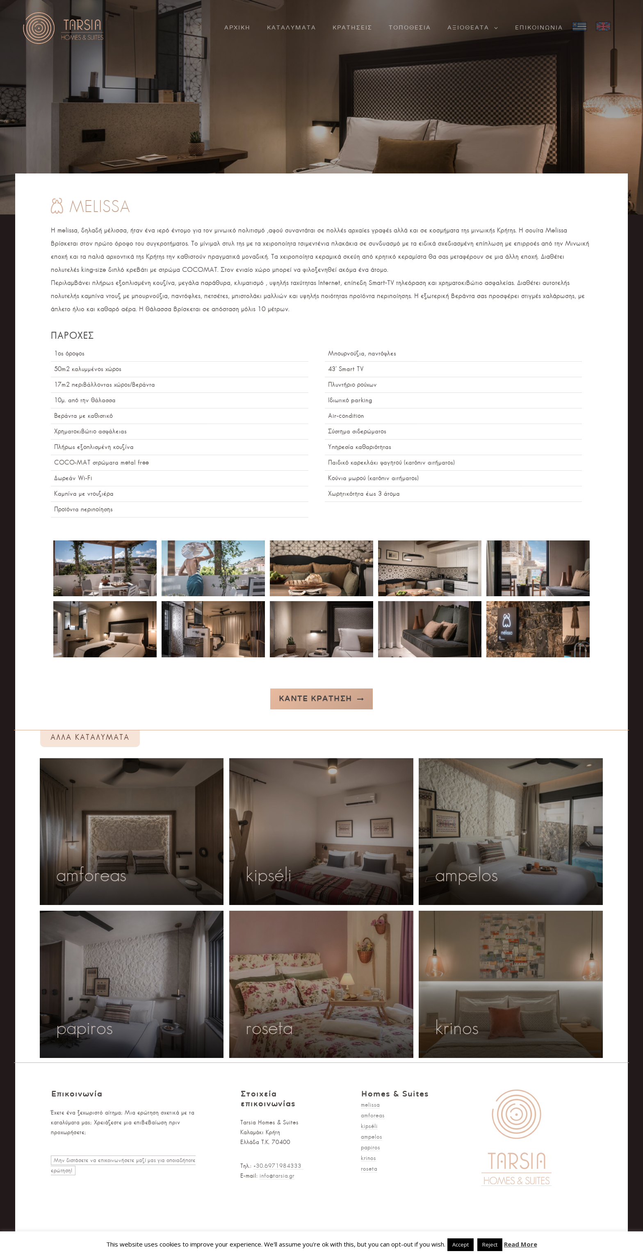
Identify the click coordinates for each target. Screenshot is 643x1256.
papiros (370, 1147)
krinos (368, 1158)
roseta (369, 1168)
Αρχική (237, 28)
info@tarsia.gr (277, 1175)
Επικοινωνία (539, 28)
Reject (489, 1244)
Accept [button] (460, 1244)
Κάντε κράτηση (322, 699)
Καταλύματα (291, 28)
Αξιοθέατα (468, 28)
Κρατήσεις (352, 28)
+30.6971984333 (278, 1166)
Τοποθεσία (410, 28)
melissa (370, 1104)
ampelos (371, 1136)
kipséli (369, 1126)
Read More (520, 1244)
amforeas (373, 1115)
